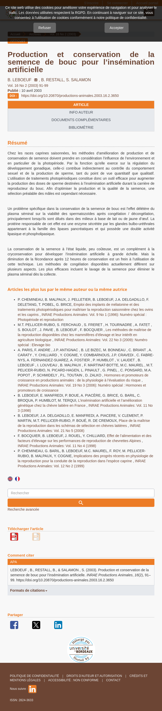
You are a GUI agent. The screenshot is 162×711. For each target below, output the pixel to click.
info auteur (81, 112)
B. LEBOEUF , (24, 80)
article (81, 105)
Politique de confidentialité (34, 676)
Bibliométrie (81, 127)
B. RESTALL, (53, 80)
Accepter (117, 28)
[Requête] (81, 493)
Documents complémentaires (81, 120)
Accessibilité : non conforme (73, 680)
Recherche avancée (23, 509)
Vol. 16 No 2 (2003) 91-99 (28, 86)
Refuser (44, 28)
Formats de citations (28, 590)
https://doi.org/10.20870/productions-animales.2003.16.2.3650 (70, 96)
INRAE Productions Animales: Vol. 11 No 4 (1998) (57, 446)
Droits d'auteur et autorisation (94, 676)
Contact (113, 680)
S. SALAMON (78, 80)
